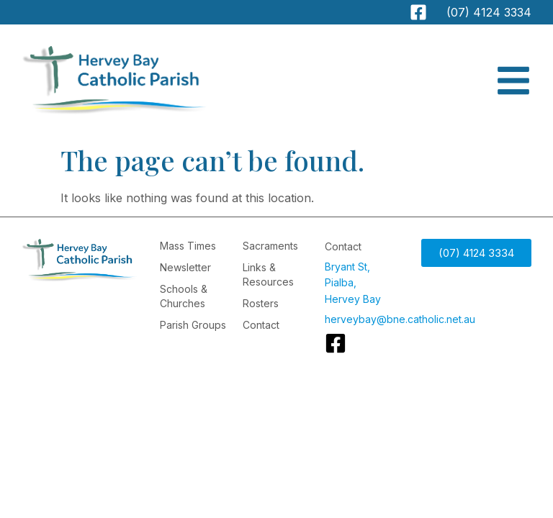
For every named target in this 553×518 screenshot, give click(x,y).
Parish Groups (193, 325)
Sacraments (270, 246)
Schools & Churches (183, 296)
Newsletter (185, 267)
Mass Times (188, 246)
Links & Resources (268, 274)
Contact (261, 325)
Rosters (261, 303)
